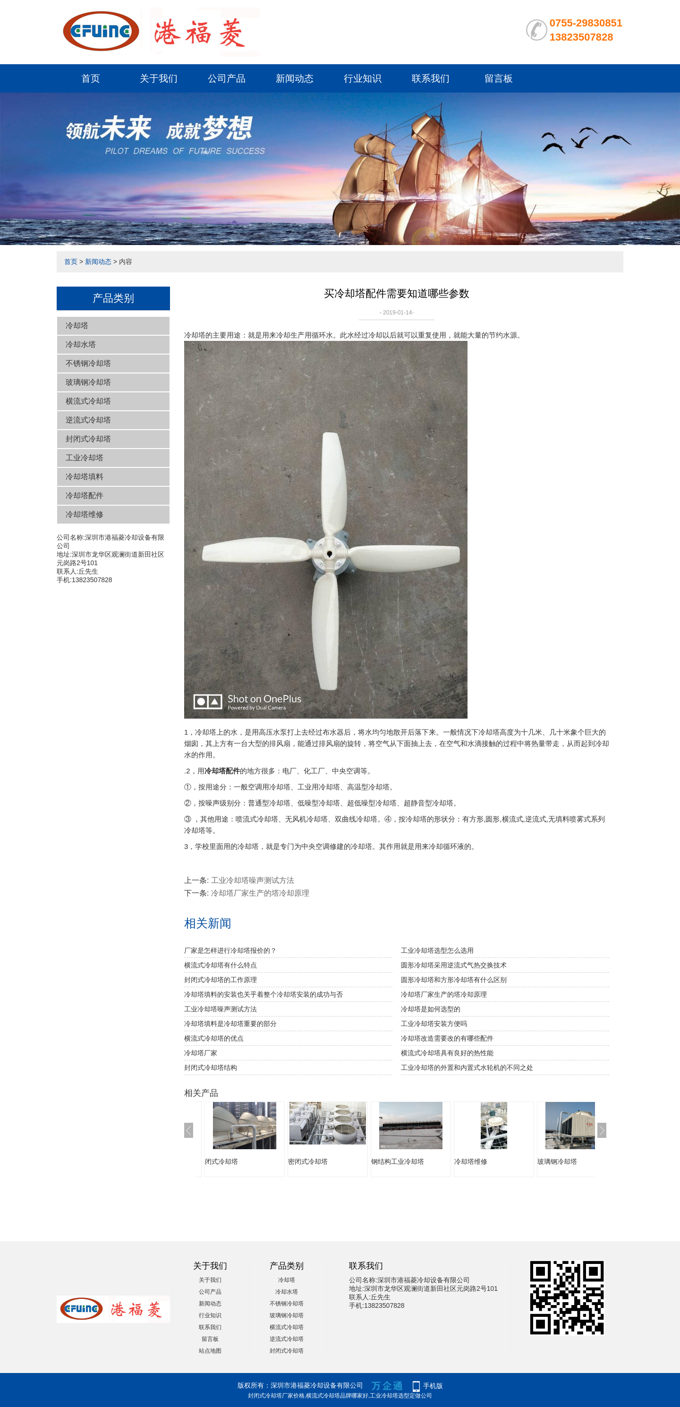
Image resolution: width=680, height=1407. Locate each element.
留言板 (498, 78)
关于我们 (159, 78)
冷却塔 (77, 326)
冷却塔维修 (84, 514)
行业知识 (363, 78)
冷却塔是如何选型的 (430, 1009)
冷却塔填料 (84, 477)
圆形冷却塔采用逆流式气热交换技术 (454, 965)
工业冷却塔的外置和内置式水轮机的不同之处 (467, 1067)
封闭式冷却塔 (88, 439)
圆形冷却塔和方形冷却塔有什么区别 (454, 979)
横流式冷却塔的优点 (214, 1038)
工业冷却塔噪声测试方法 (252, 880)
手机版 (433, 1386)
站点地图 (210, 1351)
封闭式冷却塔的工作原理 (220, 979)
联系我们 (431, 78)
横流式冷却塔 (88, 401)
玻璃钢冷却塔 (88, 382)
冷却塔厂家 (200, 1053)
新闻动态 (295, 78)
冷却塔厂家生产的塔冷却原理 (260, 893)
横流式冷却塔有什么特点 (220, 965)
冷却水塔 (81, 344)
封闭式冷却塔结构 (210, 1067)
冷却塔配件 (84, 496)
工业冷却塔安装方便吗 (434, 1023)
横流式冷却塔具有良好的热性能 (447, 1053)
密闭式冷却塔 (308, 1161)
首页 (90, 78)
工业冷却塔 (84, 458)
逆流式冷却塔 (88, 420)
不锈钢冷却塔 (88, 363)
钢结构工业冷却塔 (397, 1161)
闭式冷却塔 (221, 1161)
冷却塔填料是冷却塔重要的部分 (230, 1023)
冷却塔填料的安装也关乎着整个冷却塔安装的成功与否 (263, 994)
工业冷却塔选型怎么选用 (437, 950)
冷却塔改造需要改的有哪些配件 (447, 1038)
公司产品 (227, 78)
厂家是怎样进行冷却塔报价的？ (230, 950)
